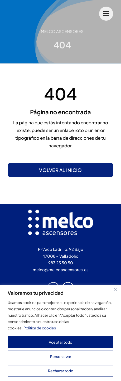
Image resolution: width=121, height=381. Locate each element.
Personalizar (60, 356)
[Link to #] (106, 14)
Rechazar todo (60, 370)
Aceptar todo (60, 342)
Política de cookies (39, 327)
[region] (60, 333)
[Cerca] (115, 289)
